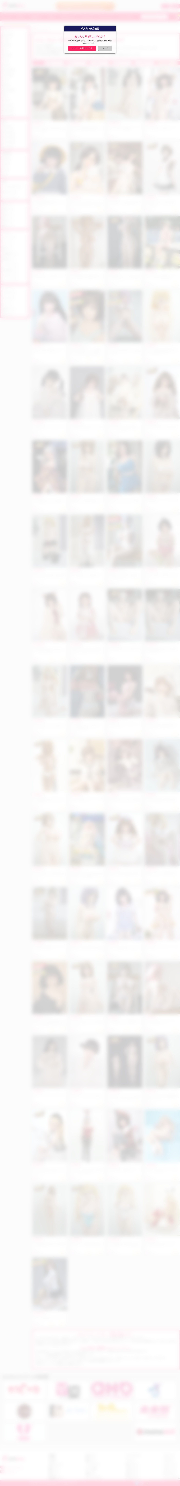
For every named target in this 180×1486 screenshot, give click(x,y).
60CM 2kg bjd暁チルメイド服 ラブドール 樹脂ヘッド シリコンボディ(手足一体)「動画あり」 (161, 203)
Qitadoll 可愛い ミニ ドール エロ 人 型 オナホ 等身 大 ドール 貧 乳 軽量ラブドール (125, 203)
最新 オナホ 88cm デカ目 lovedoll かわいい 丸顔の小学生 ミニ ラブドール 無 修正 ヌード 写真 (50, 129)
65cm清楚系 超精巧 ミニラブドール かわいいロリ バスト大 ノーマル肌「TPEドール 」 (162, 428)
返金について (53, 1473)
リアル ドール (169, 1455)
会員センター (90, 1473)
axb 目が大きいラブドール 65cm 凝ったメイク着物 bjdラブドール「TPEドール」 (49, 502)
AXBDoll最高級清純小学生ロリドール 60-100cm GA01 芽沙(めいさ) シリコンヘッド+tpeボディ (50, 203)
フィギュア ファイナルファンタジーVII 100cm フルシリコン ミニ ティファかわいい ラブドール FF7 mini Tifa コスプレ (124, 1097)
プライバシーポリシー (94, 1478)
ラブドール (58, 45)
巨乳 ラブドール (132, 1478)
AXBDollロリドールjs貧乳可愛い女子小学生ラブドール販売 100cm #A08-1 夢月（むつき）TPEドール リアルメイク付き (50, 1023)
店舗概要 (52, 1455)
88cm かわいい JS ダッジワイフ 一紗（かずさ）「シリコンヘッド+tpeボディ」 (86, 1097)
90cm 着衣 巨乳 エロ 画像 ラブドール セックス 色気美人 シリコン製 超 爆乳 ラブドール (125, 1245)
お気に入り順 (163, 63)
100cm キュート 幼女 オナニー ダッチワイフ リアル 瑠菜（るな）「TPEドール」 (125, 949)
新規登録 (176, 6)
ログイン (166, 6)
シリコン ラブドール (171, 1478)
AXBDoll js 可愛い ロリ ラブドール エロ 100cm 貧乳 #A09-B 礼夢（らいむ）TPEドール (87, 428)
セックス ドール (169, 1464)
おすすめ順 (95, 63)
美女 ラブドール (132, 1464)
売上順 (116, 63)
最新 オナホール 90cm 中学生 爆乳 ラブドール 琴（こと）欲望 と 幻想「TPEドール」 (87, 1245)
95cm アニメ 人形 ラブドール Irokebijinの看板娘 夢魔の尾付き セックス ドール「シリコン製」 (162, 650)
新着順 (48, 63)
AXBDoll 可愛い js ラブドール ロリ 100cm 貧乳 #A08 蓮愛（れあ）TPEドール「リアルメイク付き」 (49, 650)
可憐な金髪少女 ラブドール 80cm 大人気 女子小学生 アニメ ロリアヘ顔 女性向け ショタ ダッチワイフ (125, 277)
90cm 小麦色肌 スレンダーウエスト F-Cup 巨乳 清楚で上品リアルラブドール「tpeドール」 (49, 801)
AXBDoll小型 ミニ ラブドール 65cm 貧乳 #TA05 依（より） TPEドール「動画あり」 (124, 801)
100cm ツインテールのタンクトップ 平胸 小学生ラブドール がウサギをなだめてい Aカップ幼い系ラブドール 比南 (87, 203)
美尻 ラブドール (132, 1473)
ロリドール (130, 1460)
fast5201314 (10, 1472)
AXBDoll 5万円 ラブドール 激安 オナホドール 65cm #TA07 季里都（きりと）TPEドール (161, 726)
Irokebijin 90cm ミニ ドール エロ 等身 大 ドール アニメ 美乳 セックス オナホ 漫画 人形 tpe (87, 1023)
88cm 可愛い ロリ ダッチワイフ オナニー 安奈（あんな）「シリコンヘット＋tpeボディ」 (49, 428)
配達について (53, 1469)
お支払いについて (55, 1464)
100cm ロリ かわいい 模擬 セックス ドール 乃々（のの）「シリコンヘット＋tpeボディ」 (162, 576)
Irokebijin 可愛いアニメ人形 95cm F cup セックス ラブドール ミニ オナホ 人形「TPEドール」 (49, 875)
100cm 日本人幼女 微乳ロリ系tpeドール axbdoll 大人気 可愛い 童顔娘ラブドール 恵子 (87, 129)
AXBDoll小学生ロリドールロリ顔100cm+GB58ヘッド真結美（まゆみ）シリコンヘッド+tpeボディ (124, 428)
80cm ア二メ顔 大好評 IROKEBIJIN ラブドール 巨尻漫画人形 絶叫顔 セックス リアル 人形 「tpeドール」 (162, 351)
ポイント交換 (90, 1469)
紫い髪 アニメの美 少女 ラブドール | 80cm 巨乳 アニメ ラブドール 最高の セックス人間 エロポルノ (124, 576)
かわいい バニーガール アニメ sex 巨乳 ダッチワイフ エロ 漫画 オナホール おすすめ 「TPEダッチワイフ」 (87, 1171)
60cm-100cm (44, 29)
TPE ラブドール (169, 1473)
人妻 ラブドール (132, 1469)
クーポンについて (92, 1464)
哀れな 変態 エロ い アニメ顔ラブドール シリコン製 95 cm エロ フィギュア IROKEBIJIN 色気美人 (87, 726)
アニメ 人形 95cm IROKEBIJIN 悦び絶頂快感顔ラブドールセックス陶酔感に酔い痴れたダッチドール (162, 1097)
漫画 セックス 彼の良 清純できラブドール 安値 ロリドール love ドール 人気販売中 (87, 949)
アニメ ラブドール (133, 1455)
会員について (90, 1455)
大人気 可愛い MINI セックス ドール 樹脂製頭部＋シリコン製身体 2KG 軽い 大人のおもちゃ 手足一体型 (87, 875)
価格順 (71, 63)
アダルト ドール (169, 1469)
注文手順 (52, 1460)
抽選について (90, 1460)
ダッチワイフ (168, 1460)
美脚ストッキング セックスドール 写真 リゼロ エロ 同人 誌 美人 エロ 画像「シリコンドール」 (49, 576)
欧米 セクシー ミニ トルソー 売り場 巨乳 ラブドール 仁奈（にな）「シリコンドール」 (124, 502)
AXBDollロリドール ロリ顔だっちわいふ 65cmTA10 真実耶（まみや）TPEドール (162, 801)
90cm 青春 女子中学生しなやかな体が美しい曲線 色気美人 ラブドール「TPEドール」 (49, 1245)
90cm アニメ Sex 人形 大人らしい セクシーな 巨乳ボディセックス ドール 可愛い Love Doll (125, 351)
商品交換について (55, 1478)
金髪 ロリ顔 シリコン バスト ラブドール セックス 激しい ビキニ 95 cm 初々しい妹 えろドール (50, 726)
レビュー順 (140, 63)
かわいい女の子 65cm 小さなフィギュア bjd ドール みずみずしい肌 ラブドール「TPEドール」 (49, 1171)
